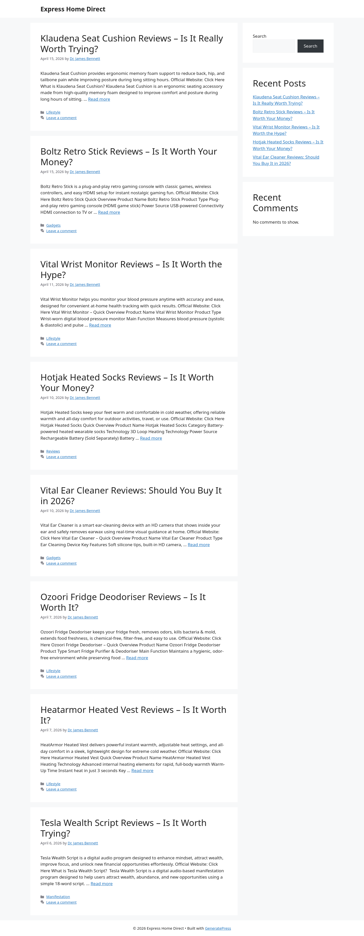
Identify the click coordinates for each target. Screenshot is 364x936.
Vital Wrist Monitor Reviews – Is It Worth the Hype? (131, 269)
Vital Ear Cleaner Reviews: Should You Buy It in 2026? (131, 495)
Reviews (53, 451)
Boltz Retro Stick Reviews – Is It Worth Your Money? (128, 156)
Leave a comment (61, 117)
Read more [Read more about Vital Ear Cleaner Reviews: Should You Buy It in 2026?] (199, 544)
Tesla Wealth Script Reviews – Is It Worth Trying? (123, 828)
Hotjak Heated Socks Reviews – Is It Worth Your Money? (127, 382)
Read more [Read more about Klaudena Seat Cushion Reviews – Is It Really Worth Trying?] (99, 99)
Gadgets (53, 225)
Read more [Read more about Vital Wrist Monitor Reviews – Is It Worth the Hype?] (100, 325)
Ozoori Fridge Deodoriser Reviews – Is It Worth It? (123, 602)
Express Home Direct (72, 9)
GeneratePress (218, 928)
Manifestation (58, 896)
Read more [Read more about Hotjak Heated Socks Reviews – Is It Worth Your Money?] (151, 438)
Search (259, 36)
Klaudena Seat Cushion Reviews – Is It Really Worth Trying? (131, 43)
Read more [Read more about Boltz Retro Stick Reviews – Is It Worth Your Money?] (109, 212)
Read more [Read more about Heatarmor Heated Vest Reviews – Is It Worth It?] (142, 770)
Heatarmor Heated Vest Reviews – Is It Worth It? (133, 715)
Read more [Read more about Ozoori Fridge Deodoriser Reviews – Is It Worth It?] (137, 658)
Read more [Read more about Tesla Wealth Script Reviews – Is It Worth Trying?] (102, 883)
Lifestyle (53, 112)
